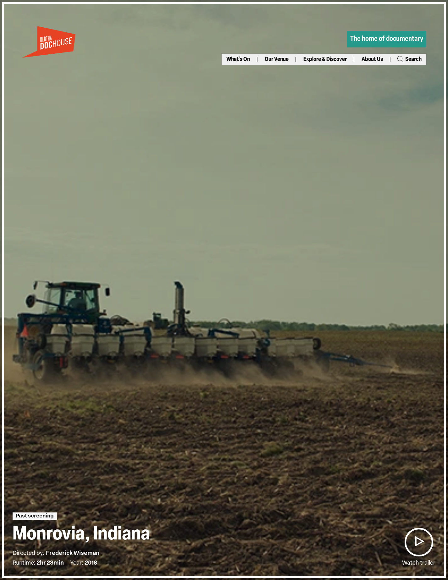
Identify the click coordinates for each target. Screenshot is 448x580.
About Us (372, 60)
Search (408, 60)
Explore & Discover (325, 60)
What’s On (238, 60)
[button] (419, 542)
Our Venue (277, 60)
